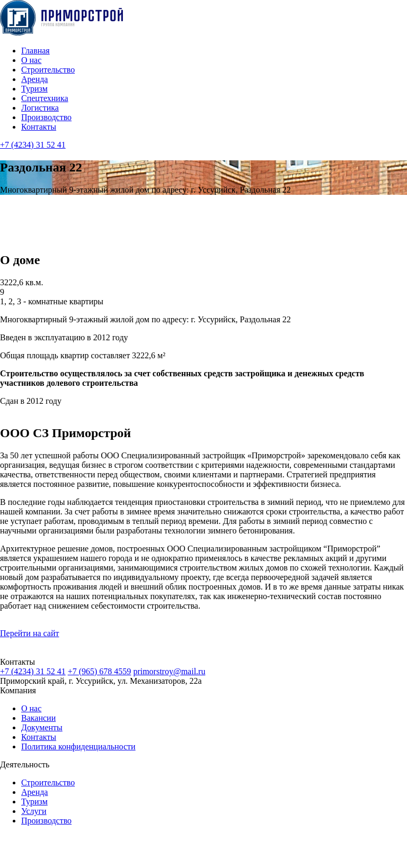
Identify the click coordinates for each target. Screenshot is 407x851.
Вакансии (38, 717)
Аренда (34, 79)
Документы (42, 727)
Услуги (34, 811)
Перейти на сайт (29, 633)
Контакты (38, 126)
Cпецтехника (44, 98)
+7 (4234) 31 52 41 (33, 144)
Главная (35, 50)
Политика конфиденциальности (78, 746)
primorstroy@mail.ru (169, 671)
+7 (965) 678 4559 (99, 671)
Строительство (48, 69)
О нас (31, 60)
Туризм (34, 88)
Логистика (40, 107)
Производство (46, 117)
